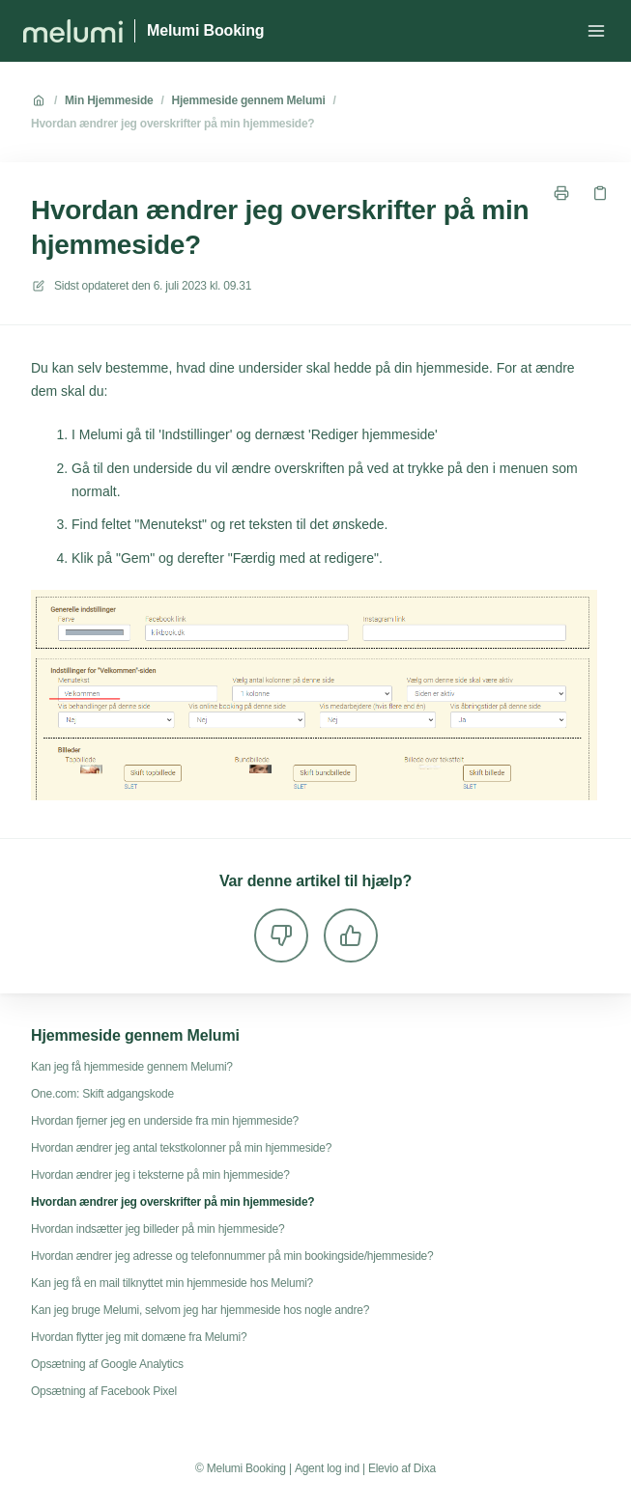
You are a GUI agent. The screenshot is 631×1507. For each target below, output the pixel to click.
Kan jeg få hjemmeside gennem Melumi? (132, 1067)
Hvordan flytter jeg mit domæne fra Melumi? (138, 1337)
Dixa (425, 1468)
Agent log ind (327, 1468)
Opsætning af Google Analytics (107, 1364)
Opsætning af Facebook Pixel (104, 1391)
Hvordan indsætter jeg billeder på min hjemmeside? (157, 1229)
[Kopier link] (600, 193)
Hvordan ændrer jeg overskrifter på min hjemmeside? (172, 123)
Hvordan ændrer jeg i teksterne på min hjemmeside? (160, 1175)
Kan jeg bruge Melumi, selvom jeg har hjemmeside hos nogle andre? (200, 1310)
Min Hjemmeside (109, 100)
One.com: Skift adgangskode (102, 1094)
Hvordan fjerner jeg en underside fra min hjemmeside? (165, 1121)
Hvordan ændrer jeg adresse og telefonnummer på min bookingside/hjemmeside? (232, 1256)
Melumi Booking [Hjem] (205, 30)
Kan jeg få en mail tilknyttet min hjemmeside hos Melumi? (172, 1283)
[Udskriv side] (561, 193)
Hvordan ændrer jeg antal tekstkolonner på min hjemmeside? (181, 1148)
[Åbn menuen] (596, 30)
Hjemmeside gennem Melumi (249, 100)
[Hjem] (72, 31)
